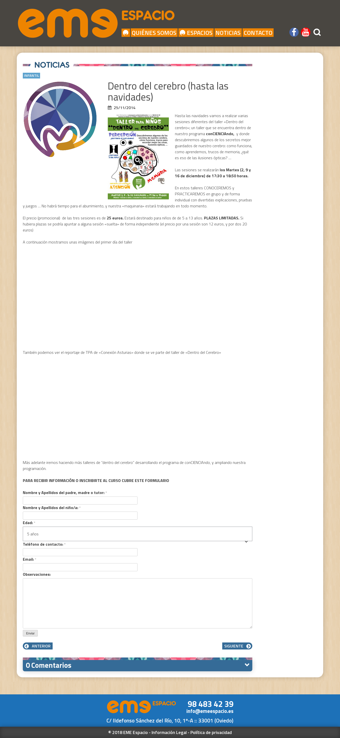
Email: (29, 559)
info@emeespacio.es (210, 711)
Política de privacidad (211, 732)
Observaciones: (37, 574)
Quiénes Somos (154, 32)
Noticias (228, 32)
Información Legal (169, 732)
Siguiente (237, 646)
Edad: (29, 523)
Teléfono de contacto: (44, 544)
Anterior (38, 646)
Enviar (30, 633)
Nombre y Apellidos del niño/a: (51, 508)
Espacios (196, 32)
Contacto (258, 32)
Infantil (31, 75)
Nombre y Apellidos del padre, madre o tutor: (65, 492)
